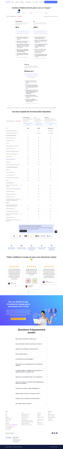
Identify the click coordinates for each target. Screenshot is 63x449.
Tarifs (34, 2)
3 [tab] (30, 291)
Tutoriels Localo (50, 420)
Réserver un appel (40, 424)
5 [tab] (33, 291)
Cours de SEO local (51, 414)
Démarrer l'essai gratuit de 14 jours (22, 31)
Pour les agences (11, 424)
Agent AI (38, 415)
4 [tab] (32, 291)
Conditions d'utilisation (9, 446)
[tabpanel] (14, 275)
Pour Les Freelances (10, 426)
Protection (7, 417)
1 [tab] (28, 291)
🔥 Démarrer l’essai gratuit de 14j (51, 2)
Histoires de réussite (51, 415)
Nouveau (41, 2)
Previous (4, 277)
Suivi (6, 414)
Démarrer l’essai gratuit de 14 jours (18, 318)
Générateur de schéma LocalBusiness (27, 421)
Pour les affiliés (8, 429)
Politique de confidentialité (17, 446)
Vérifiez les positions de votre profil (26, 420)
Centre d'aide (50, 418)
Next (58, 277)
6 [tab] (34, 291)
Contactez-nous (23, 231)
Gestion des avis (8, 420)
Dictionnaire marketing (51, 417)
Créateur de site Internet (25, 417)
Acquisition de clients (40, 417)
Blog (48, 413)
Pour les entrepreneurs (9, 427)
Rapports (7, 421)
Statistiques (39, 414)
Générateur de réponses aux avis (26, 424)
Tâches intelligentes (24, 415)
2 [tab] (29, 291)
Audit (6, 415)
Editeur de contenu (8, 418)
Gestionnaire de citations (25, 414)
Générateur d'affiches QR (25, 423)
